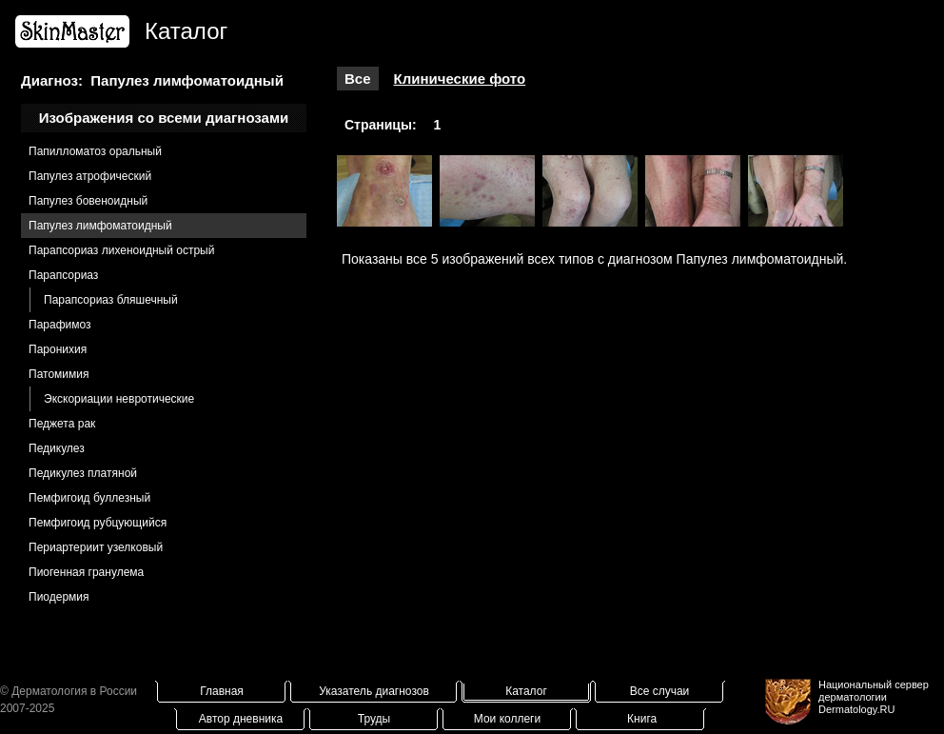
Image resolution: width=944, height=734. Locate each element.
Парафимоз (60, 324)
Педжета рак (62, 423)
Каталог (526, 691)
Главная (222, 691)
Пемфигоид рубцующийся (98, 522)
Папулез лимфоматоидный (100, 225)
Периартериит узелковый (96, 547)
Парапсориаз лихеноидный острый (121, 250)
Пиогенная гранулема (86, 572)
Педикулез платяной (83, 473)
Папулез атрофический (90, 176)
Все (357, 78)
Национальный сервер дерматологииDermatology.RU (873, 697)
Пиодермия (59, 597)
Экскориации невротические (119, 399)
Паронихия (58, 349)
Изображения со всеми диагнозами (164, 117)
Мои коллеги (507, 718)
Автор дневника (241, 718)
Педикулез (57, 448)
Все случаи (660, 691)
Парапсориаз (63, 275)
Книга (642, 718)
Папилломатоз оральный (95, 151)
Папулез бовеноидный (88, 201)
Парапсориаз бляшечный (111, 300)
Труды (374, 718)
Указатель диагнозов (374, 691)
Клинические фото (460, 78)
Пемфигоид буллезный (89, 498)
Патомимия (58, 374)
